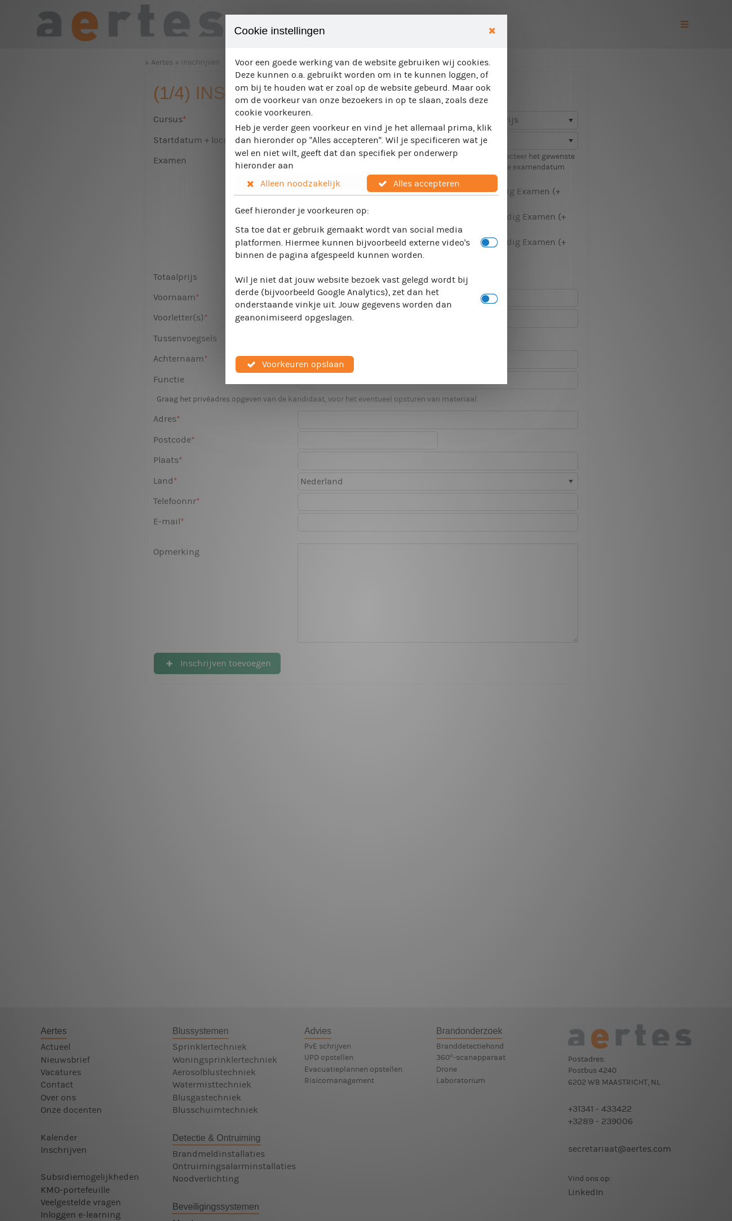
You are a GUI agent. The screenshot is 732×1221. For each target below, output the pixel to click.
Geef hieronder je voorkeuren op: (302, 210)
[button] (301, 183)
